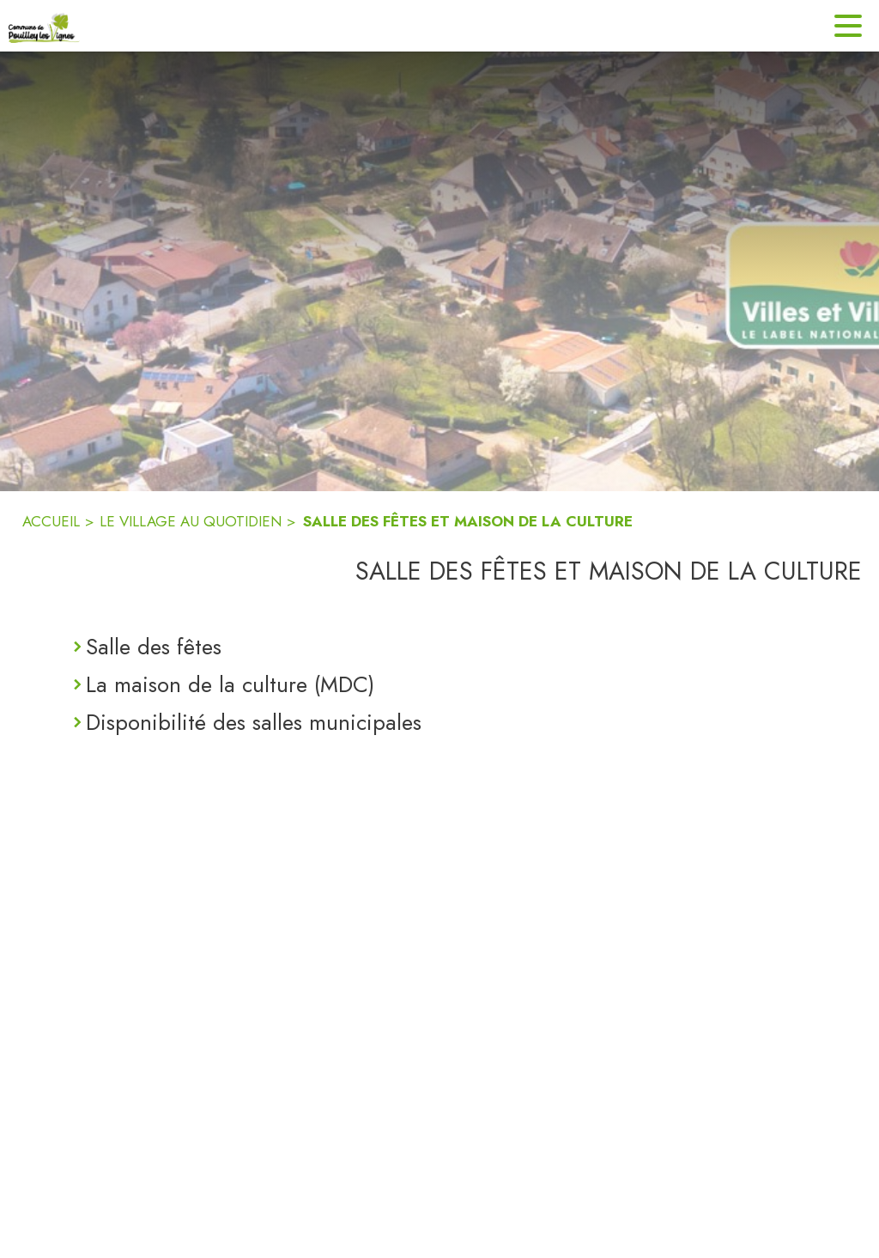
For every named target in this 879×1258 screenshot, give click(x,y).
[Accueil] (44, 26)
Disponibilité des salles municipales (253, 722)
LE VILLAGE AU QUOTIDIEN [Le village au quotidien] (191, 521)
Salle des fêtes (153, 646)
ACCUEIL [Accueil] (51, 521)
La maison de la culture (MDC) (230, 684)
